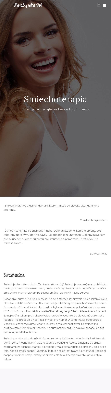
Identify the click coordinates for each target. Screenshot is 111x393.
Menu (104, 5)
